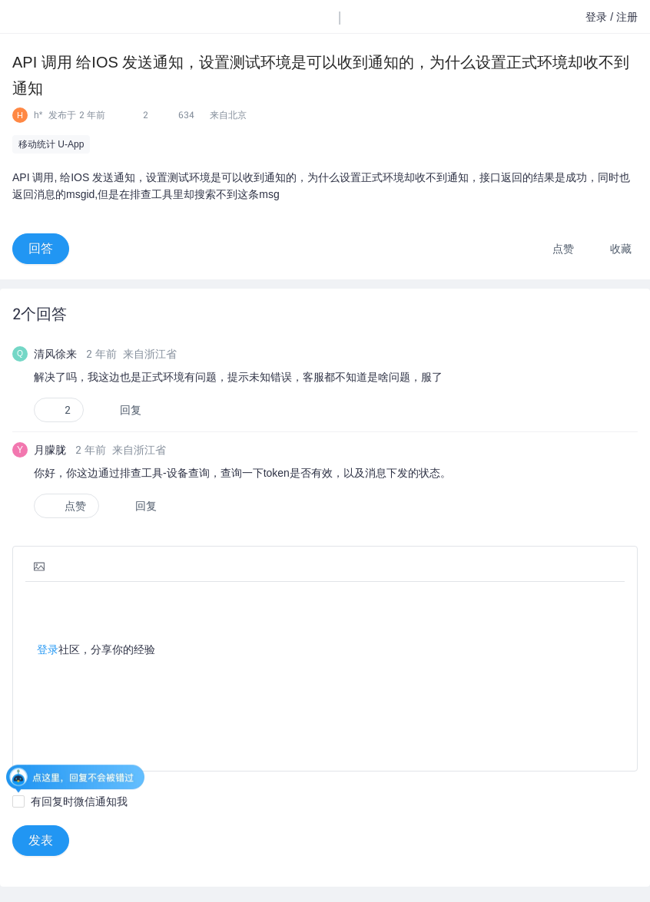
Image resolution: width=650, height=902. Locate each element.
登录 (47, 649)
